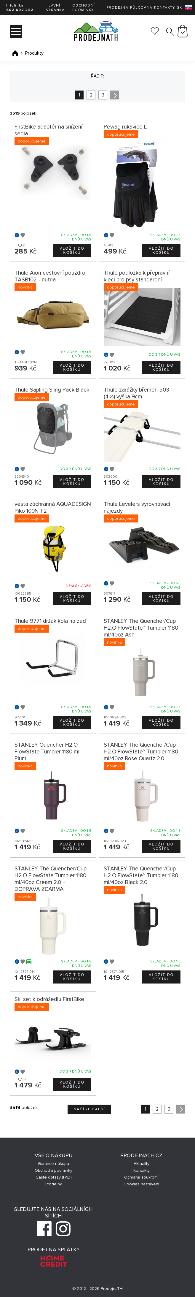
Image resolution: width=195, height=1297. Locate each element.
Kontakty (164, 7)
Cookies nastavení (141, 1184)
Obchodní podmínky (83, 7)
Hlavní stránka (55, 7)
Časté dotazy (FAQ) (54, 1177)
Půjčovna (141, 7)
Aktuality (141, 1163)
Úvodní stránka (15, 53)
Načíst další (89, 1109)
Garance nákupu (53, 1163)
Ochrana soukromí (141, 1177)
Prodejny (53, 1184)
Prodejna (117, 7)
